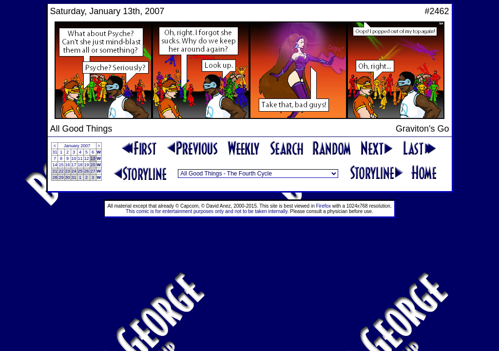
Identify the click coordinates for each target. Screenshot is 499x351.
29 (60, 177)
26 (86, 171)
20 (93, 164)
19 (86, 164)
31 (54, 152)
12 (86, 158)
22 (60, 171)
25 (80, 171)
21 (54, 171)
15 (60, 164)
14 (54, 164)
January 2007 (77, 145)
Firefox (323, 206)
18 (80, 164)
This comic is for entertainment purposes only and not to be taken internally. (207, 211)
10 (74, 158)
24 (74, 171)
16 (67, 164)
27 (93, 171)
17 (74, 164)
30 (67, 177)
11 (80, 158)
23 (67, 171)
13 (93, 158)
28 (54, 177)
